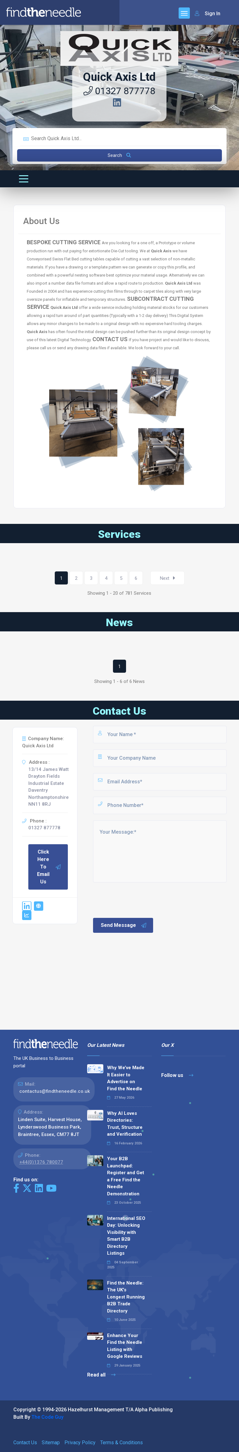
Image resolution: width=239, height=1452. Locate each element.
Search (119, 155)
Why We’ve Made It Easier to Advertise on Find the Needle (125, 1078)
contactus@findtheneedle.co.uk (54, 1091)
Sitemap (51, 1442)
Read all (101, 1375)
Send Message (124, 925)
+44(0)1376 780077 (41, 1162)
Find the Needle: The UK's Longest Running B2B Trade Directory (126, 1297)
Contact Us (25, 1442)
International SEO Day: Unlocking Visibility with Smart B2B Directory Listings (126, 1236)
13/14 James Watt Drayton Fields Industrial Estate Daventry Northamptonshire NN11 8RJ (48, 787)
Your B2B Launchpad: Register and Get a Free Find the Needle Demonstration (125, 1176)
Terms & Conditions (121, 1442)
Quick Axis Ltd (119, 77)
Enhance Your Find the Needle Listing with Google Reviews (124, 1346)
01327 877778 (119, 90)
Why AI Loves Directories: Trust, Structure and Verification (125, 1124)
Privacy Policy (80, 1442)
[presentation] (139, 899)
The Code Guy (47, 1417)
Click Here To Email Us (49, 867)
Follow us (177, 1075)
